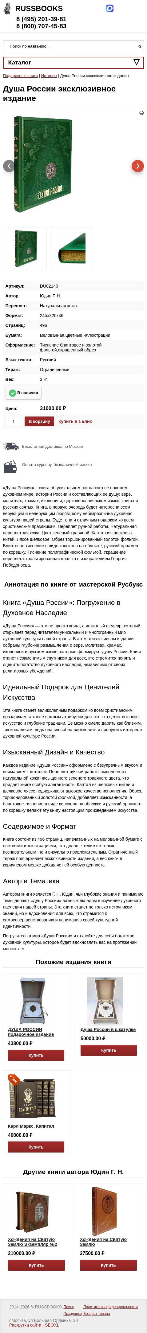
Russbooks (39, 8)
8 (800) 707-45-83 (41, 26)
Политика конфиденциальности (110, 1307)
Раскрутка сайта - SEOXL (34, 1325)
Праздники (72, 1314)
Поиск (68, 1307)
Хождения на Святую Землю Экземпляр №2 (32, 1242)
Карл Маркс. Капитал (31, 1126)
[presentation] (9, 166)
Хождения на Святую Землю (103, 1242)
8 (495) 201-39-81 (41, 19)
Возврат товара (96, 1314)
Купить (36, 1055)
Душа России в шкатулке (108, 1029)
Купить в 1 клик (75, 421)
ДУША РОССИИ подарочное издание (31, 1032)
